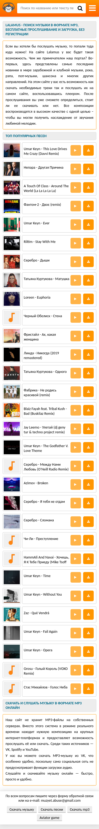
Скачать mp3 (79, 809)
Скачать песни (52, 809)
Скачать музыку (22, 809)
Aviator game (49, 817)
